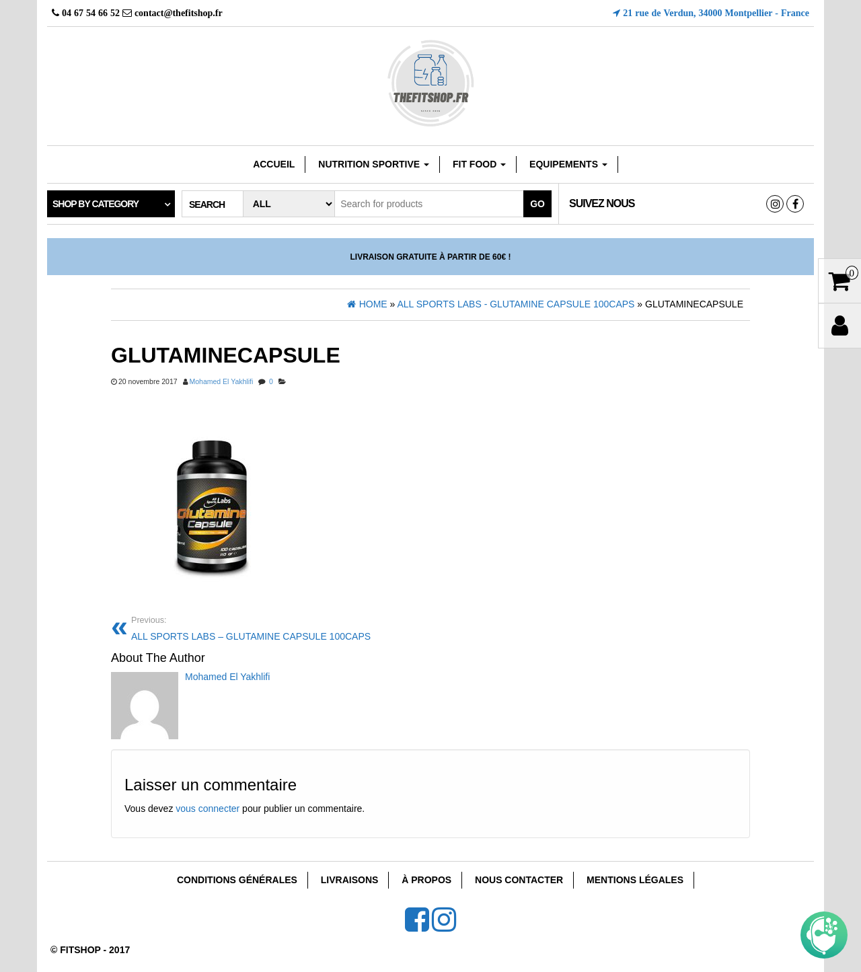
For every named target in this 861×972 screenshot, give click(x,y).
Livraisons (350, 879)
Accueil (274, 164)
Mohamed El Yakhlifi (222, 381)
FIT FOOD (479, 164)
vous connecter (207, 808)
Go (537, 203)
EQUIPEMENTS (568, 164)
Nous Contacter (519, 879)
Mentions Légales (635, 879)
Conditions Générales (237, 879)
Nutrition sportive (373, 164)
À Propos (426, 879)
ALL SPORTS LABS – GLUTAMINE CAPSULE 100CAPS (275, 627)
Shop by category (95, 203)
